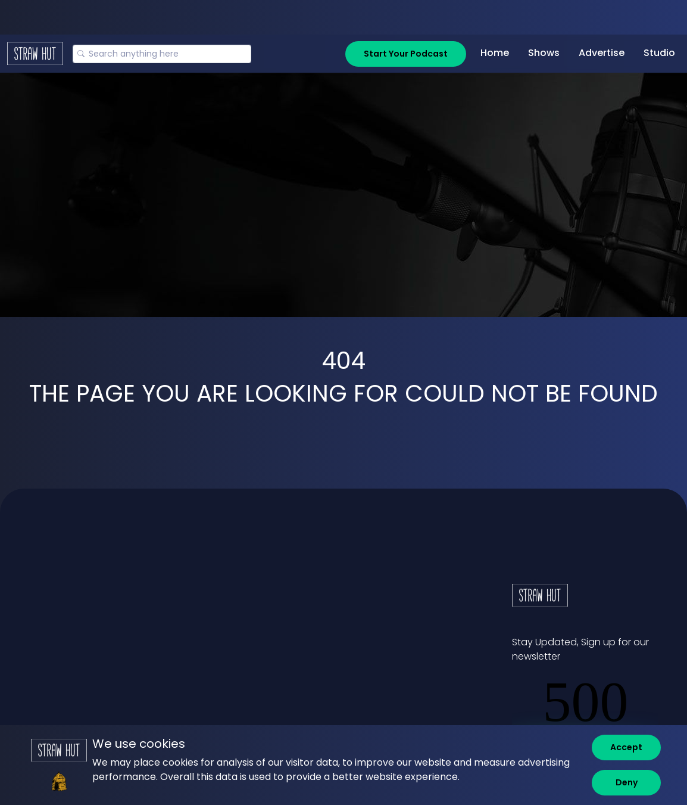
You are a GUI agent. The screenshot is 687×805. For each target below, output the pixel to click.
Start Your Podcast (406, 54)
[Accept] (626, 747)
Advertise (601, 53)
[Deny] (626, 782)
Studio (659, 53)
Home (494, 53)
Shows (544, 53)
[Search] (162, 54)
